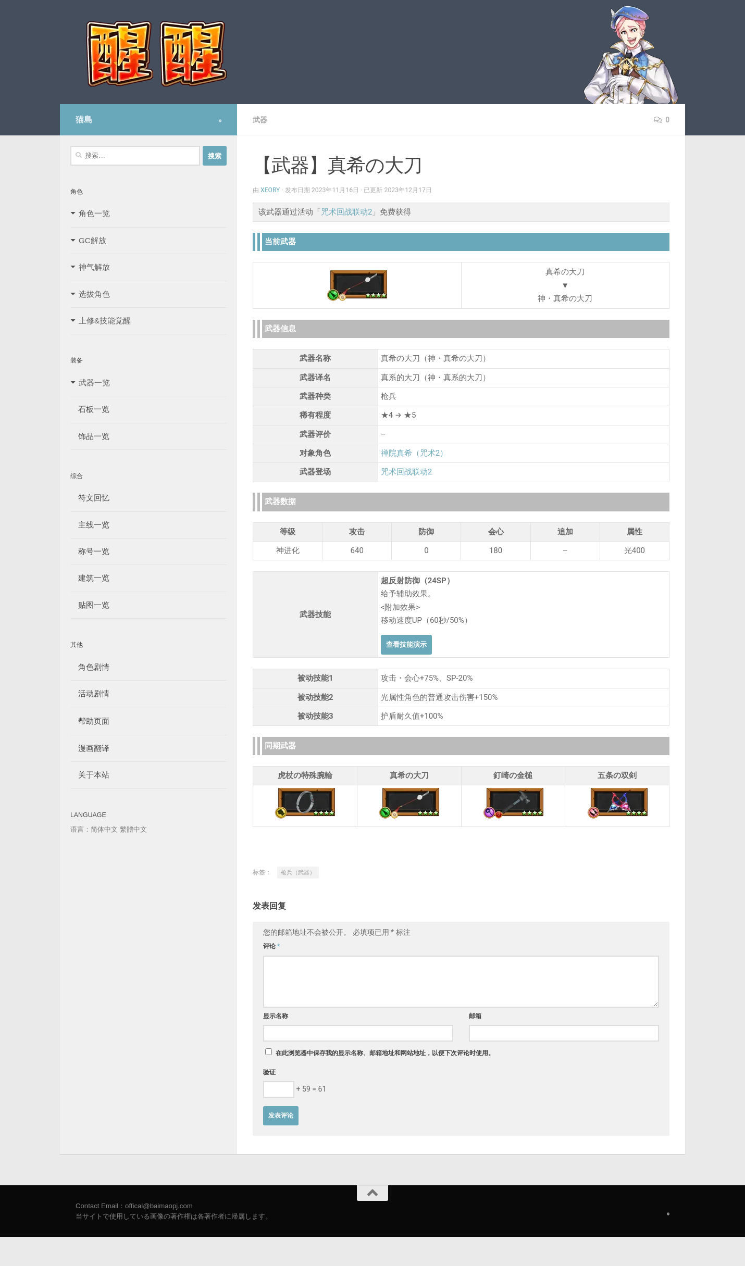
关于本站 (89, 774)
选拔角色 (94, 294)
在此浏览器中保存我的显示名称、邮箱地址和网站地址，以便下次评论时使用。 (385, 1053)
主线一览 (89, 524)
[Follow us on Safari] (220, 121)
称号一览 (89, 551)
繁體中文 (133, 829)
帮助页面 (89, 721)
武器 (260, 120)
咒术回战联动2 (346, 212)
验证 (269, 1072)
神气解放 (94, 266)
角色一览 (94, 213)
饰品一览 (89, 436)
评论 (271, 946)
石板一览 (89, 409)
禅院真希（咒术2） (414, 453)
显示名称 (275, 1016)
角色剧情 (89, 666)
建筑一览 (89, 577)
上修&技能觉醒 (105, 320)
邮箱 (475, 1016)
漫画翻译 (89, 748)
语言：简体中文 (94, 829)
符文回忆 (89, 497)
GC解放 (92, 240)
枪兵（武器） (298, 872)
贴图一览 (89, 604)
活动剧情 (89, 693)
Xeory (270, 190)
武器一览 (94, 382)
